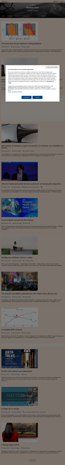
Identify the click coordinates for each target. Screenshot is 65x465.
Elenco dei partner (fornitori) (15, 92)
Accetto (37, 97)
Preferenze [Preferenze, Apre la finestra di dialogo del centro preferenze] (26, 97)
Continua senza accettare (51, 67)
